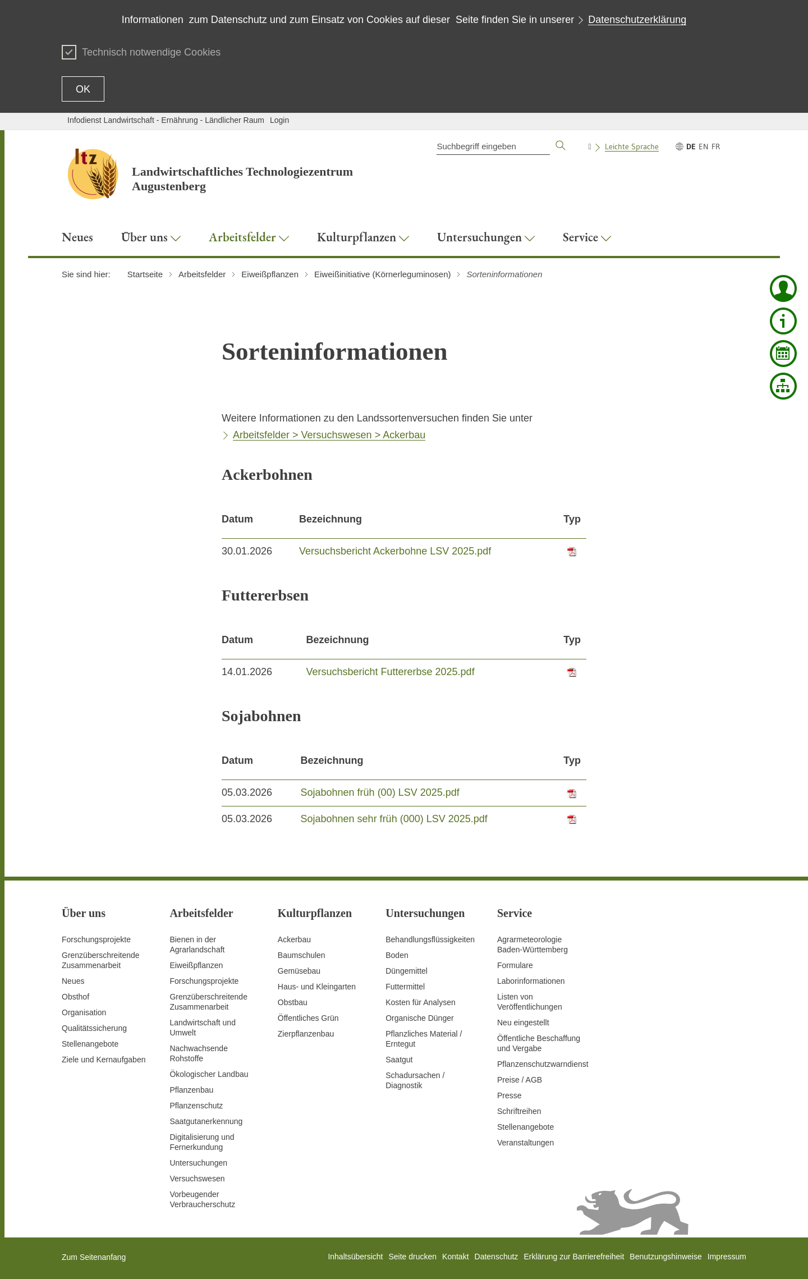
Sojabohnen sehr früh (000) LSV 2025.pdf (394, 818)
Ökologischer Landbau (208, 1074)
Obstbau (292, 1002)
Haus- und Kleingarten (317, 986)
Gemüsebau (299, 970)
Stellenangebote (90, 1043)
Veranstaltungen (525, 1142)
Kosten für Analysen (420, 1002)
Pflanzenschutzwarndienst (543, 1064)
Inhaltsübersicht (355, 1256)
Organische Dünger (419, 1018)
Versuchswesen (196, 1178)
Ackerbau (294, 939)
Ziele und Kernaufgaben (103, 1059)
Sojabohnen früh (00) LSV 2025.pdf (380, 792)
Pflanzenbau (191, 1089)
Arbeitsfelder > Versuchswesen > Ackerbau (329, 435)
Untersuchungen (198, 1162)
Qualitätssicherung (94, 1028)
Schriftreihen (519, 1111)
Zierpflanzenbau (306, 1033)
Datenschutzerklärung (637, 19)
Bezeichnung (330, 519)
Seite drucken (412, 1256)
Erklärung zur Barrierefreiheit (574, 1256)
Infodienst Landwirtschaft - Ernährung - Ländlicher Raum (165, 120)
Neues (73, 981)
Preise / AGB (519, 1079)
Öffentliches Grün (308, 1018)
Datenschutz (496, 1256)
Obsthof (75, 996)
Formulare (515, 965)
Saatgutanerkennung (205, 1121)
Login (279, 120)
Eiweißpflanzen (196, 965)
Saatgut (398, 1059)
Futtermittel (405, 986)
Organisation (84, 1012)
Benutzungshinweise (665, 1256)
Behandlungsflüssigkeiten (430, 939)
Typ (572, 519)
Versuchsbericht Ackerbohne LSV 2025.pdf (395, 551)
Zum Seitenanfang (94, 1257)
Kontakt (455, 1256)
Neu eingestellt (523, 1022)
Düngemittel (406, 970)
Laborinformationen (531, 981)
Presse (509, 1095)
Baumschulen (301, 955)
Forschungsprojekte (96, 939)
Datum (237, 519)
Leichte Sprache (632, 146)
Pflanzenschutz (196, 1105)
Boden (396, 955)
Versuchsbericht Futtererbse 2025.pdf (390, 671)
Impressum (727, 1256)
